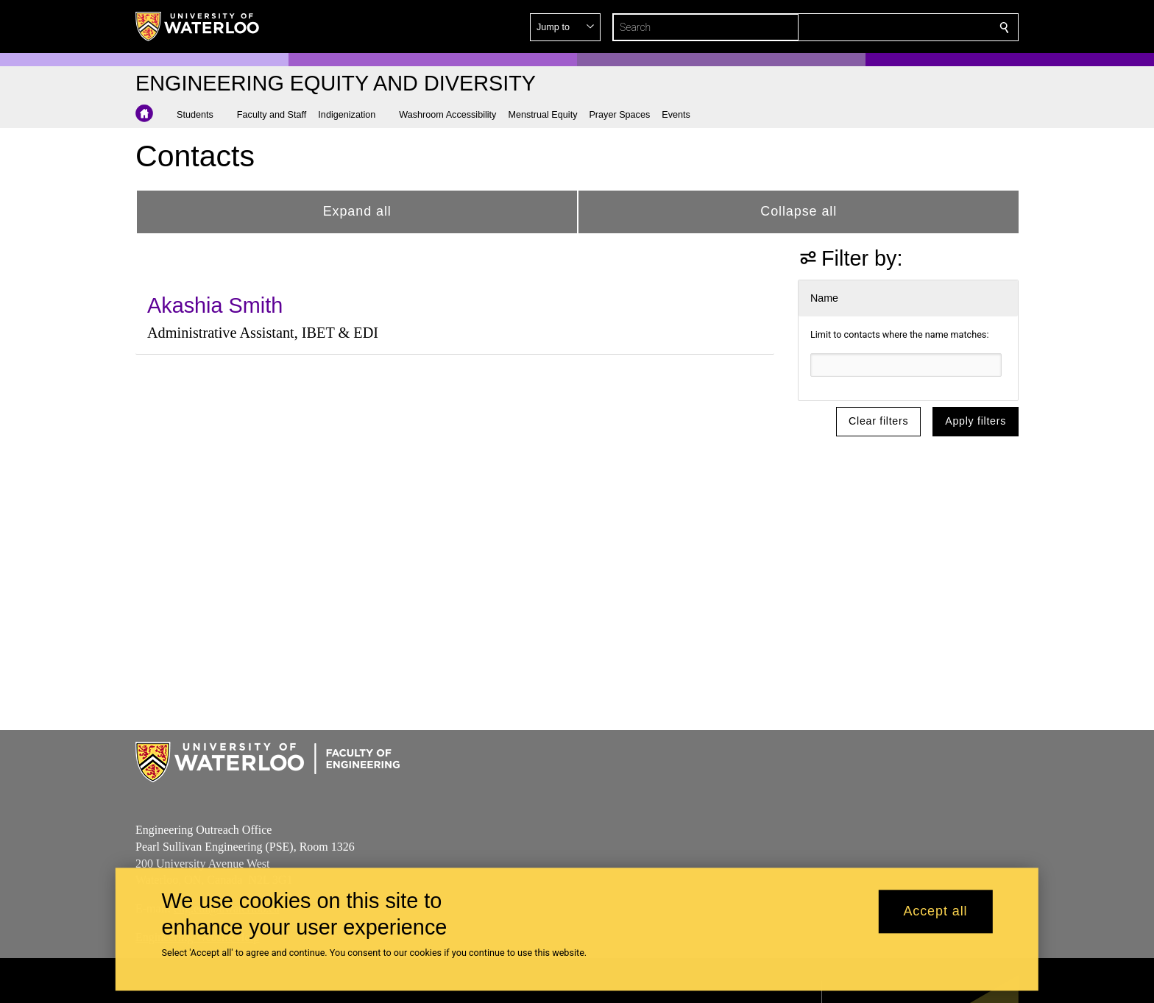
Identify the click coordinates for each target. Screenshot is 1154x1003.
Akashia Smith (215, 305)
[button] (897, 27)
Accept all (935, 911)
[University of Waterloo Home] (198, 26)
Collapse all (798, 211)
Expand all (357, 211)
